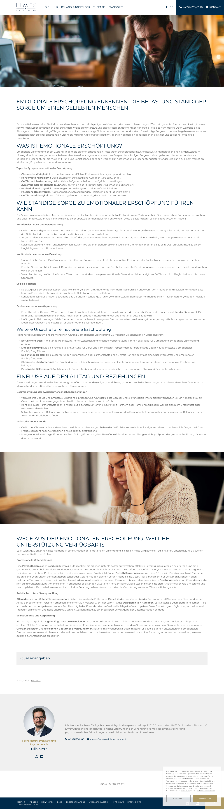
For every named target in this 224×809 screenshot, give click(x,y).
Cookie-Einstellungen (28, 805)
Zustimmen (205, 798)
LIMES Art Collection (99, 802)
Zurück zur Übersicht (112, 783)
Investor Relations (75, 802)
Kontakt (21, 802)
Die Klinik (51, 7)
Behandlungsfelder (75, 7)
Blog (59, 802)
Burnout (159, 340)
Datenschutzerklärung (206, 791)
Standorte (116, 7)
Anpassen (178, 798)
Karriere (33, 802)
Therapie (99, 7)
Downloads (47, 802)
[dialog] (192, 786)
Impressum (118, 802)
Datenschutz (134, 802)
